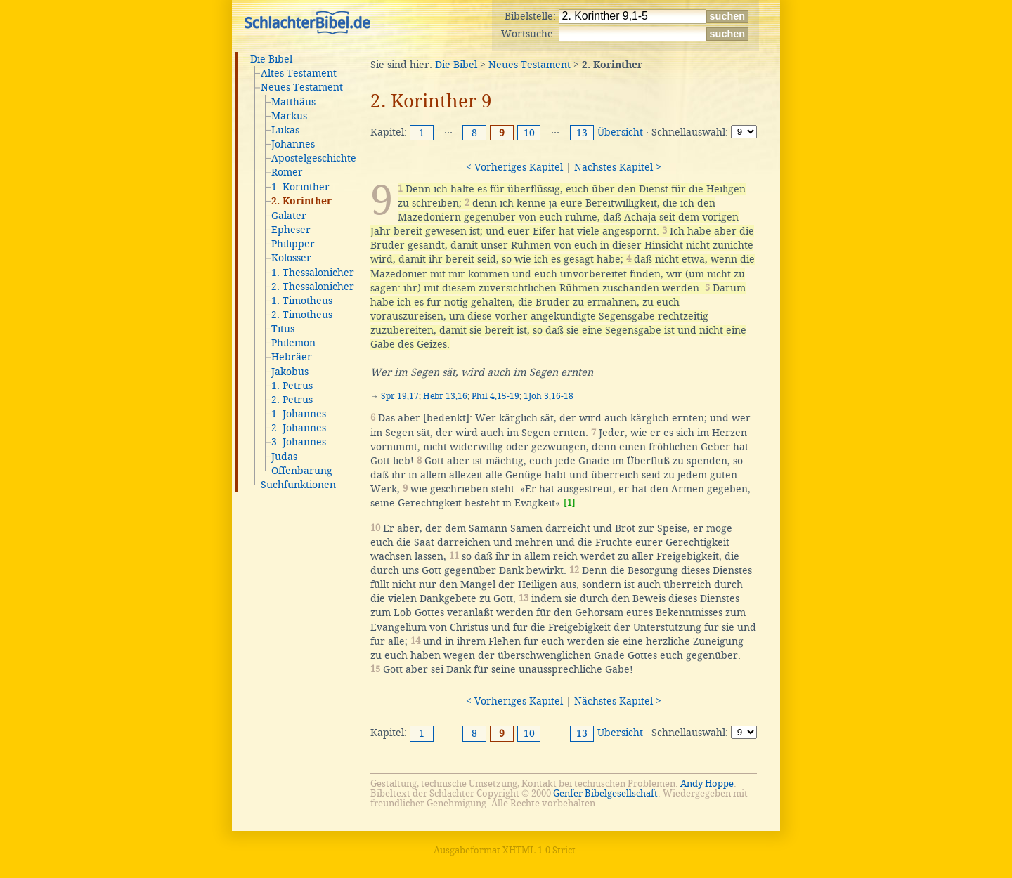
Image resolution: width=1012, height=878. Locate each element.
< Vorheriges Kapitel (514, 167)
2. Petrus (292, 399)
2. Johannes (298, 427)
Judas (284, 456)
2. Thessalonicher (312, 286)
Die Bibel (271, 59)
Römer (287, 172)
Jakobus (290, 371)
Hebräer (291, 356)
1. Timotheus (301, 300)
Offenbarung (301, 470)
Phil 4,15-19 (495, 396)
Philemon (293, 342)
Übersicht (620, 132)
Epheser (291, 229)
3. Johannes (298, 441)
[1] (570, 502)
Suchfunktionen (298, 484)
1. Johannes (298, 413)
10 (529, 132)
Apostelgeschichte (313, 158)
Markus (289, 116)
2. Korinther (301, 201)
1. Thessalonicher (312, 272)
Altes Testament (299, 73)
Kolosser (291, 257)
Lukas (285, 130)
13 (582, 132)
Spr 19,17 (400, 396)
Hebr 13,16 (445, 396)
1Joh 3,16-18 (548, 396)
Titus (282, 328)
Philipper (293, 243)
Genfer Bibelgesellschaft (605, 793)
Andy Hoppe (707, 783)
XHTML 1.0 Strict (539, 850)
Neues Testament (302, 87)
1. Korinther (300, 186)
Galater (288, 215)
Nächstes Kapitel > (617, 167)
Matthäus (293, 101)
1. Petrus (292, 385)
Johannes (293, 144)
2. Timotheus (301, 314)
